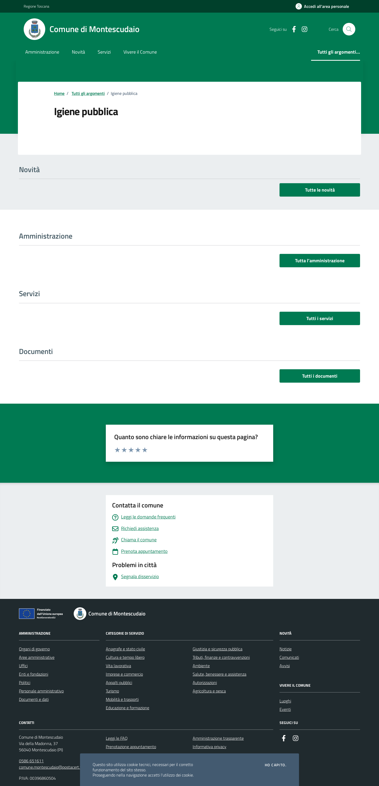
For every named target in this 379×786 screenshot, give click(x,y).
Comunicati (289, 657)
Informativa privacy (209, 746)
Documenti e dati (34, 699)
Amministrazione (42, 51)
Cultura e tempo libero (125, 657)
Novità (78, 51)
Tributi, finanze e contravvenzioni (221, 657)
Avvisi (285, 665)
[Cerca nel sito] (349, 29)
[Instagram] (302, 29)
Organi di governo (34, 649)
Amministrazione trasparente (218, 738)
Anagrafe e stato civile (125, 649)
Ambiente (201, 665)
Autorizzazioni (205, 682)
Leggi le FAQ (117, 738)
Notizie (286, 649)
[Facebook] (292, 29)
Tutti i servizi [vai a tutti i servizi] (319, 318)
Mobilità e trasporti (122, 699)
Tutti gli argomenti (88, 93)
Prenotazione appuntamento (131, 746)
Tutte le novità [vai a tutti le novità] (320, 189)
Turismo (112, 691)
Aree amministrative (36, 657)
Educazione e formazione (127, 708)
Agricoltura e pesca (209, 691)
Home (59, 93)
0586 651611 (31, 761)
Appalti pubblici (119, 682)
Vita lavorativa (118, 665)
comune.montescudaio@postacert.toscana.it (58, 767)
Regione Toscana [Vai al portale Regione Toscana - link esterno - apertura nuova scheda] (36, 6)
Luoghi (285, 701)
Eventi (285, 709)
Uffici (23, 665)
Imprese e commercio (124, 674)
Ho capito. (275, 765)
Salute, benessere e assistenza (219, 674)
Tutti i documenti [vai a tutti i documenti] (319, 375)
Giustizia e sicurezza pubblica (217, 649)
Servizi (104, 51)
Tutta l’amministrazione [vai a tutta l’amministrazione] (320, 260)
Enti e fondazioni (33, 674)
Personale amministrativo (41, 691)
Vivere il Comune (140, 51)
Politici (24, 682)
